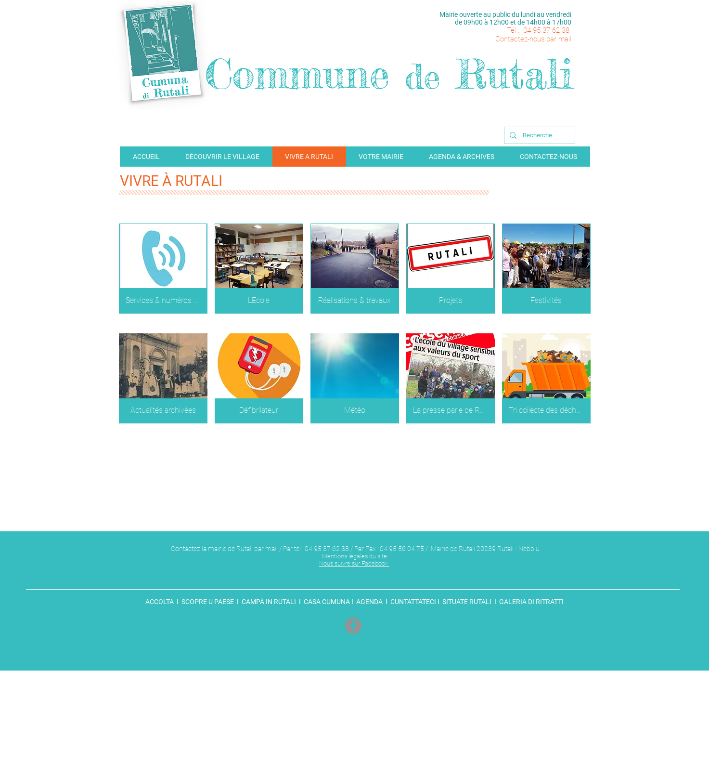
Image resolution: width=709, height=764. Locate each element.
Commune (297, 74)
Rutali (514, 74)
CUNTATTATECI (412, 602)
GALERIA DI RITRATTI (531, 602)
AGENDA (369, 602)
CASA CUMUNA (326, 602)
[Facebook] (353, 626)
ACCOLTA (161, 602)
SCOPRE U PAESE (207, 602)
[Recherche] (538, 135)
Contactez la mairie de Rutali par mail (224, 549)
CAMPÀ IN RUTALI (268, 602)
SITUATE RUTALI (467, 602)
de (422, 76)
